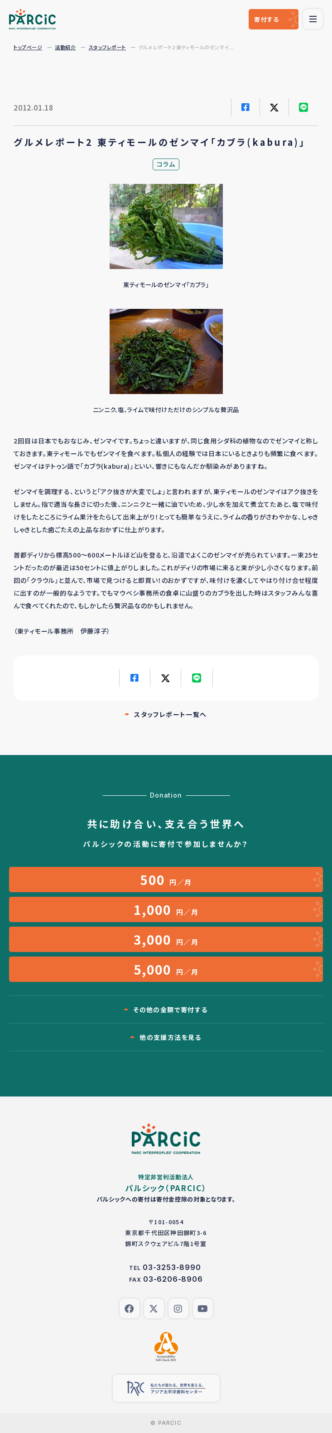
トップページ (28, 47)
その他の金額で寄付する (170, 1009)
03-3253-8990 (172, 1267)
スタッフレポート (107, 47)
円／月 (166, 879)
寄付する (266, 19)
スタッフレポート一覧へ (170, 714)
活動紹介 (65, 47)
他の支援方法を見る (171, 1037)
